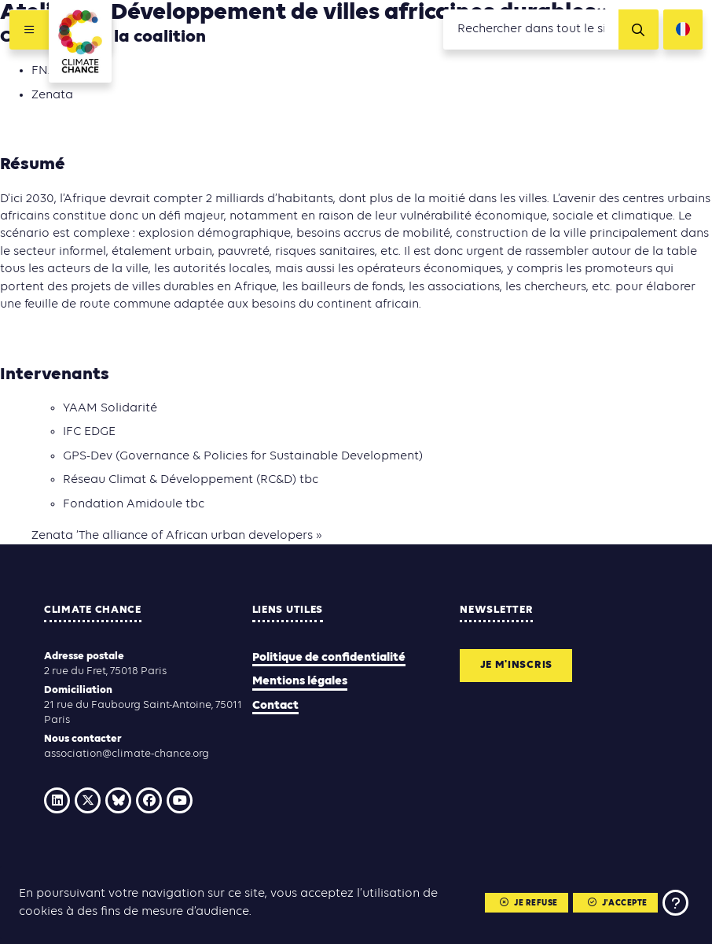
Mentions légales (299, 681)
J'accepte (618, 903)
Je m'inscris (516, 665)
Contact (275, 706)
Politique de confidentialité (329, 658)
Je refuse (529, 903)
